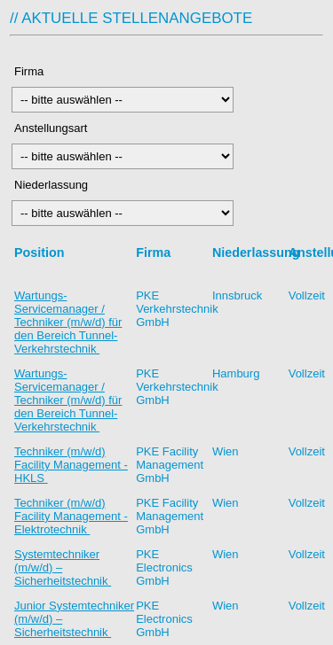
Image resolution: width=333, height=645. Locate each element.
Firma (55, 71)
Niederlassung (54, 184)
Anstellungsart (52, 128)
